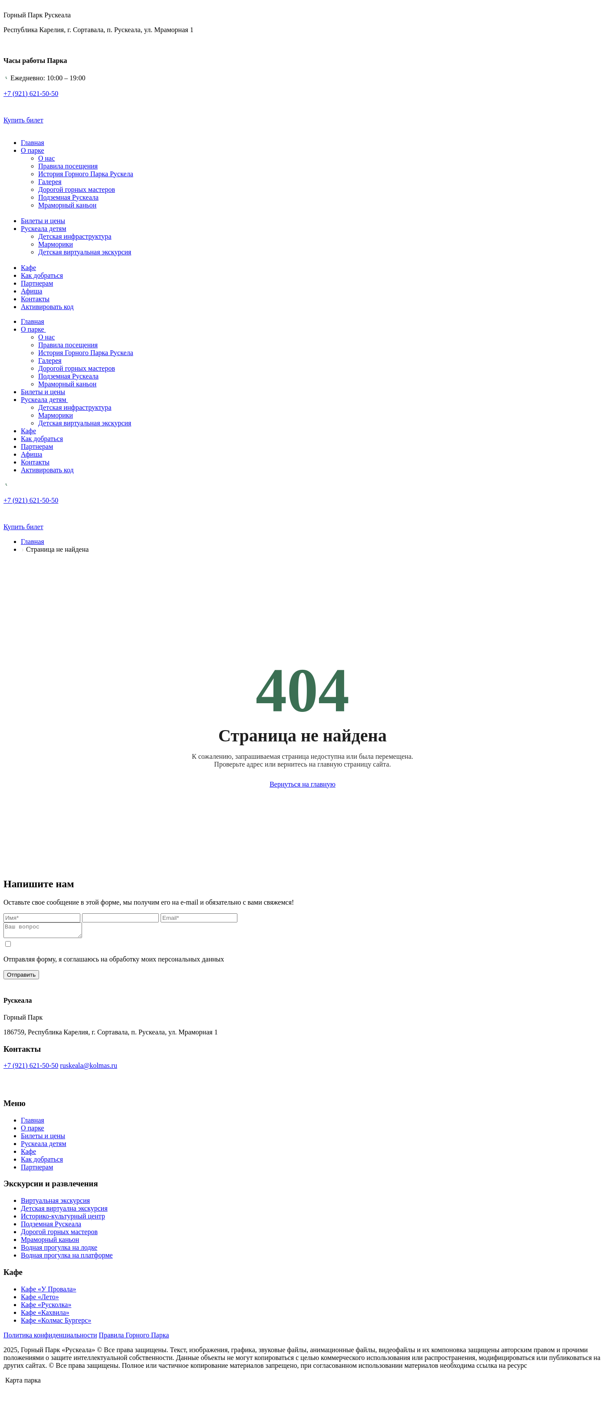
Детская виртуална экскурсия (64, 1211)
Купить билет (23, 120)
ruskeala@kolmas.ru (88, 1068)
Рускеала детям (43, 228)
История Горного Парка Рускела (85, 174)
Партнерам (37, 283)
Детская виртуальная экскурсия (84, 252)
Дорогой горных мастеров (76, 189)
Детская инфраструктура (75, 236)
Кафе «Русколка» (46, 1307)
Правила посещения (68, 166)
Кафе (28, 267)
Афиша (31, 291)
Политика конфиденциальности (50, 1337)
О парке (32, 150)
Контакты (35, 299)
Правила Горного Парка (134, 1337)
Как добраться (42, 275)
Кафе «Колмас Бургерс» (56, 1323)
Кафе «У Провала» (48, 1291)
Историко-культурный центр (63, 1218)
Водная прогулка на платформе (67, 1257)
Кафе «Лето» (40, 1299)
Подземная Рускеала (68, 197)
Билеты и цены (43, 220)
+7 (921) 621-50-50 (30, 1068)
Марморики (55, 244)
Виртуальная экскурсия (55, 1203)
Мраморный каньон (67, 205)
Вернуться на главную (302, 784)
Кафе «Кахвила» (45, 1315)
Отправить (21, 977)
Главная (32, 142)
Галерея (50, 181)
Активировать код (47, 306)
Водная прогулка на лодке (59, 1250)
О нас (46, 158)
